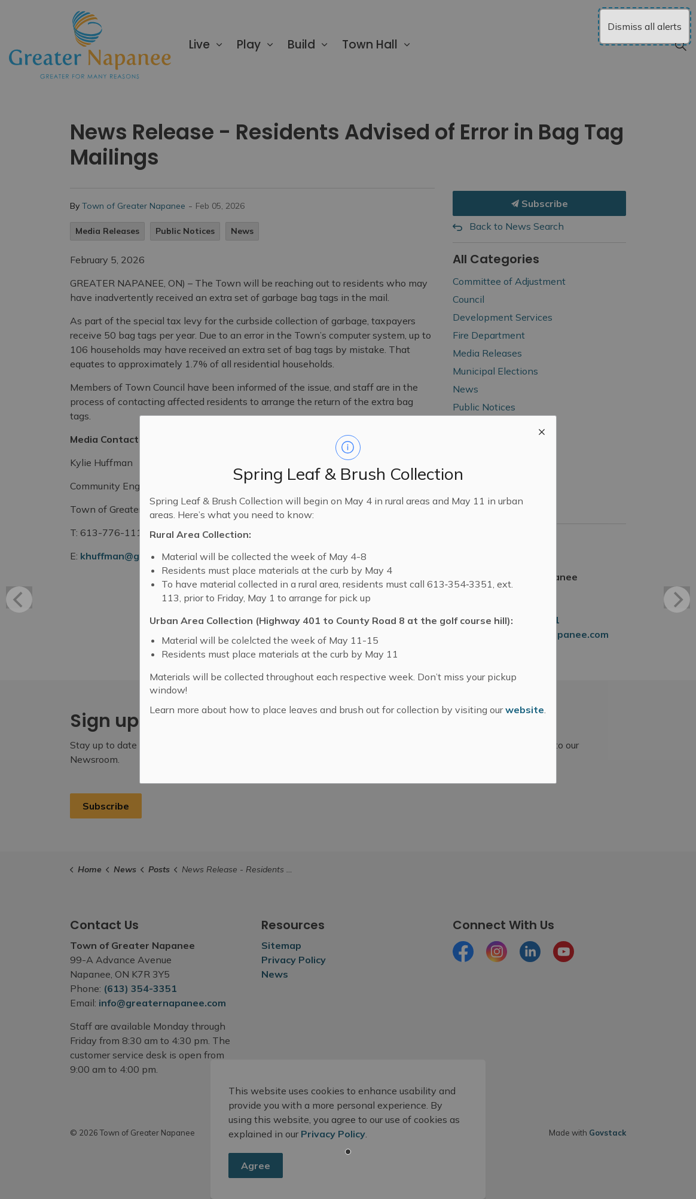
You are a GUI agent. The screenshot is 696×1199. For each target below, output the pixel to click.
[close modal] (541, 430)
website (524, 710)
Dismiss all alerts (645, 26)
